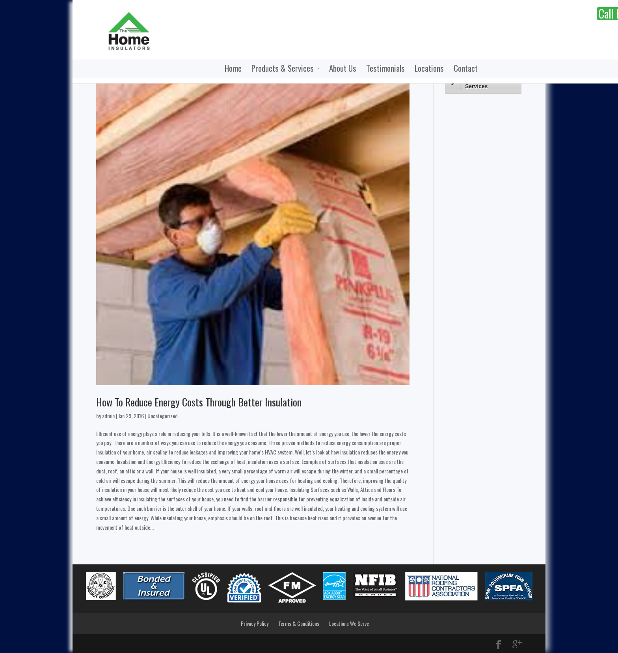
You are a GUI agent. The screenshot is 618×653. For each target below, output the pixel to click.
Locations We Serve (349, 623)
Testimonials (330, 68)
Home (177, 68)
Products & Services (227, 68)
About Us (287, 68)
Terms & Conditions (298, 623)
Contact (410, 68)
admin (108, 416)
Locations (373, 68)
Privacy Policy (254, 623)
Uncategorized (162, 416)
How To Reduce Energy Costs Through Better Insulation (199, 402)
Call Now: (505, 14)
